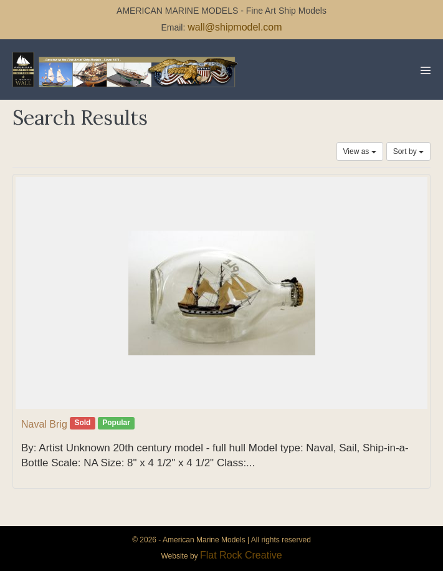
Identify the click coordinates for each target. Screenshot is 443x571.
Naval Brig (44, 424)
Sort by (408, 151)
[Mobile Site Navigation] (426, 70)
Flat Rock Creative (241, 555)
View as (359, 151)
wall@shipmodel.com (235, 27)
